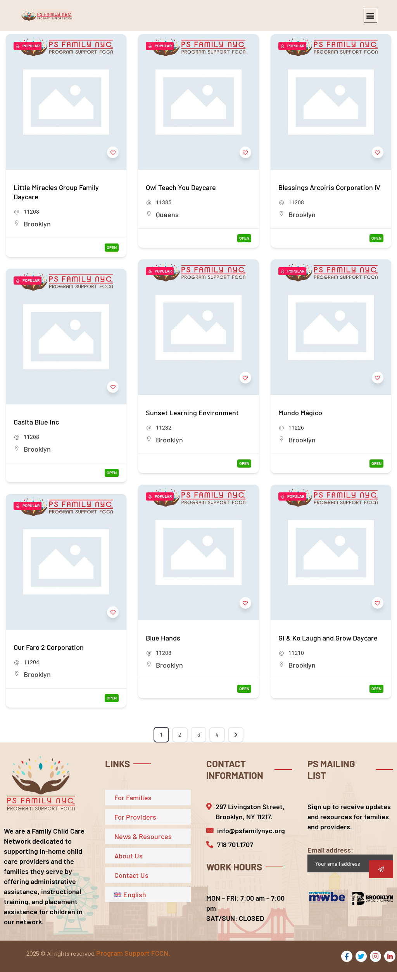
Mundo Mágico (300, 412)
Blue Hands (163, 638)
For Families (133, 797)
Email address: (350, 859)
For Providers (135, 817)
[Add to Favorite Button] (113, 152)
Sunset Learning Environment (192, 412)
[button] (370, 15)
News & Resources (143, 836)
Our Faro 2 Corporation (49, 647)
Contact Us (131, 875)
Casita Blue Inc (36, 422)
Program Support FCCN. (133, 953)
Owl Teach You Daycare (181, 187)
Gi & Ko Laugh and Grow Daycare (328, 638)
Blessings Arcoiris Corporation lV (329, 187)
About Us (128, 855)
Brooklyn (37, 223)
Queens (167, 214)
